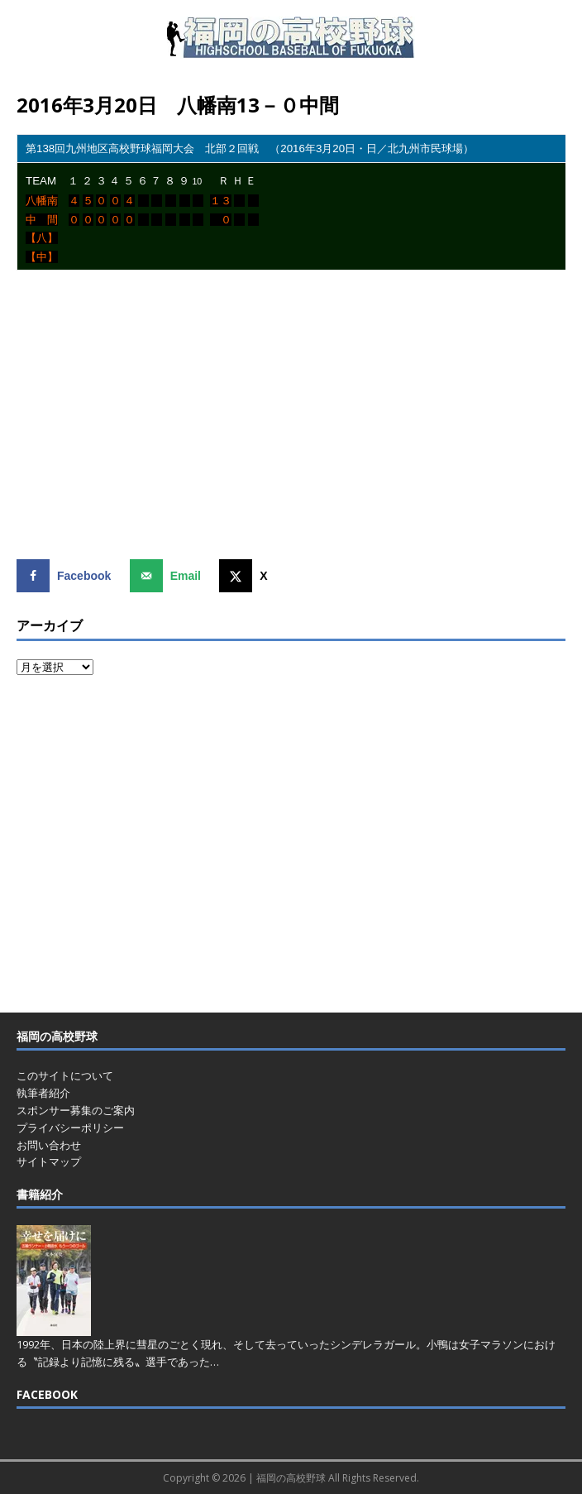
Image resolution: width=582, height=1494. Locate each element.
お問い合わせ (49, 1144)
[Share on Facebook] (67, 575)
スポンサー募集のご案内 (76, 1110)
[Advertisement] (299, 421)
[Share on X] (246, 575)
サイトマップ (49, 1161)
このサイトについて (65, 1075)
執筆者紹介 (43, 1092)
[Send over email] (169, 575)
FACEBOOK (47, 1394)
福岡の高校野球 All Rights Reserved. (337, 1478)
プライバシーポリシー (70, 1127)
